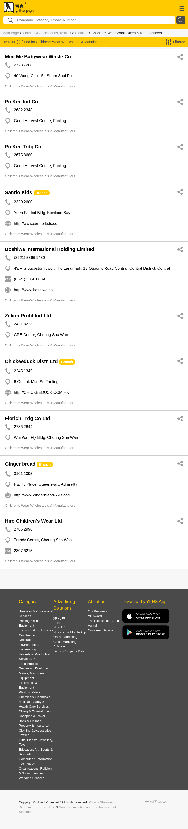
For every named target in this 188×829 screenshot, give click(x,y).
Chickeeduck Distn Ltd (31, 361)
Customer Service (100, 630)
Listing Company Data (69, 651)
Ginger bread (20, 464)
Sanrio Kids (18, 192)
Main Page (10, 33)
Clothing (81, 33)
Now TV (59, 627)
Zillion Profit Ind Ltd (28, 315)
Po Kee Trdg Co (23, 146)
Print (56, 622)
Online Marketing (65, 637)
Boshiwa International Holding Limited (49, 249)
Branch (41, 193)
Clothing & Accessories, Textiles (47, 33)
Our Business (97, 611)
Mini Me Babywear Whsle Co (38, 56)
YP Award (95, 616)
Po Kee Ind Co (21, 101)
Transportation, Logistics (36, 630)
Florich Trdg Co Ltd (27, 418)
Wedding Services (32, 778)
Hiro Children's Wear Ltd (33, 521)
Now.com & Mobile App (69, 632)
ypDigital (59, 618)
